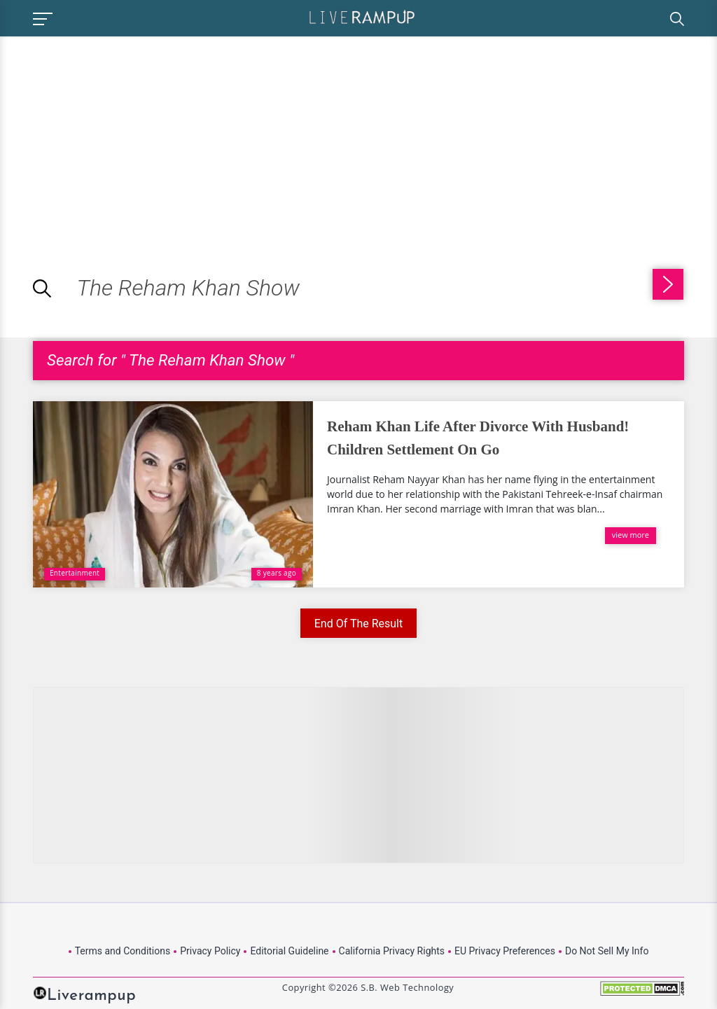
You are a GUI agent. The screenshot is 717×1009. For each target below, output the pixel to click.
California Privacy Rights (392, 950)
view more (630, 534)
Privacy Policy (210, 950)
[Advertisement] (117, 134)
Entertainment (74, 573)
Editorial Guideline (289, 950)
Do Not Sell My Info (606, 950)
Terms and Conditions (123, 950)
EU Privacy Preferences (504, 950)
